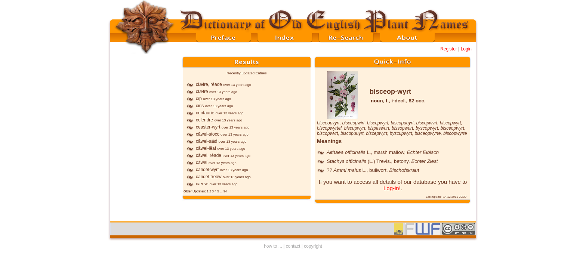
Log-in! (392, 188)
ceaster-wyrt (208, 127)
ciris (200, 105)
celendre (204, 120)
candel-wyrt (207, 169)
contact (293, 246)
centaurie (205, 112)
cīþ (199, 98)
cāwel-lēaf (206, 148)
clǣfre (202, 91)
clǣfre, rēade (209, 84)
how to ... (273, 246)
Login (466, 49)
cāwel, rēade (208, 155)
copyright (313, 246)
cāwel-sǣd (206, 141)
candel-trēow (209, 176)
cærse (202, 183)
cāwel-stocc (207, 134)
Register (448, 49)
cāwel (201, 162)
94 (225, 191)
